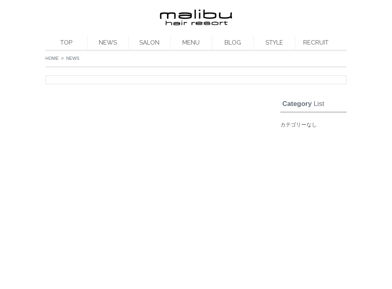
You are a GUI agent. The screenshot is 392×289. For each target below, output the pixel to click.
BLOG (233, 42)
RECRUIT (316, 42)
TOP (66, 42)
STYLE (274, 42)
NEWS (108, 42)
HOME (52, 58)
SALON (149, 42)
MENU (191, 42)
